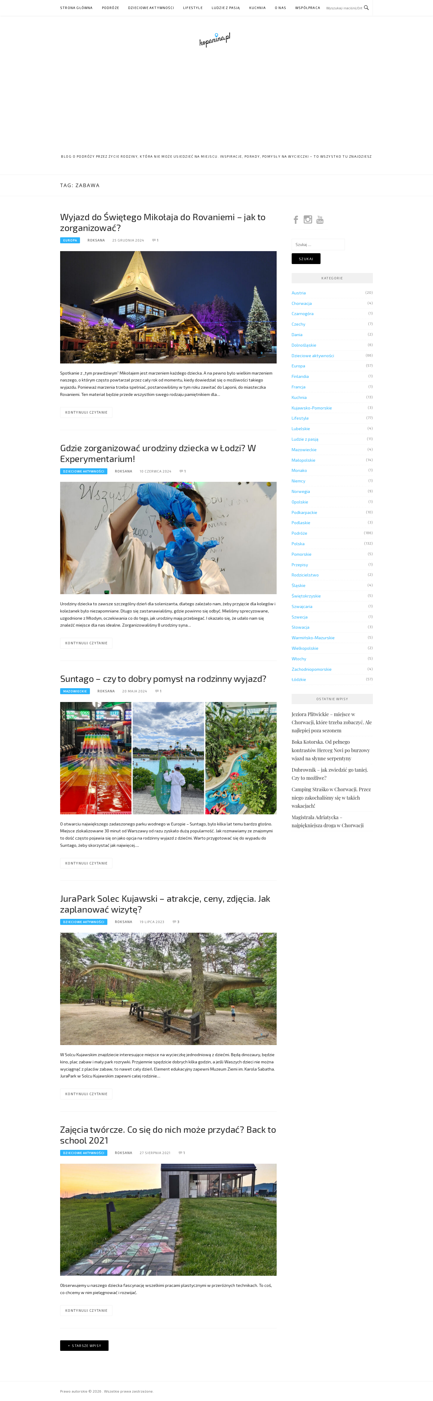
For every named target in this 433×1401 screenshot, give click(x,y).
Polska (298, 543)
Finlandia (300, 376)
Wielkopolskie (305, 648)
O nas (280, 8)
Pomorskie (302, 554)
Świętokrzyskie (306, 595)
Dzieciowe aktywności (151, 8)
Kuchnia (257, 8)
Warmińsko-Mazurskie (313, 637)
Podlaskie (301, 522)
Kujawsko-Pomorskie (312, 407)
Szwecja (300, 616)
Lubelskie (301, 428)
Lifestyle (193, 8)
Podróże (110, 8)
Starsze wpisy (86, 1346)
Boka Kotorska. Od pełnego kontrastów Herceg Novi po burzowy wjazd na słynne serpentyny (331, 750)
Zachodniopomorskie (312, 669)
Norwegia (301, 491)
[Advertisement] (216, 103)
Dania (297, 334)
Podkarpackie (304, 512)
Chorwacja (302, 303)
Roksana (96, 240)
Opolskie (300, 501)
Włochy (299, 658)
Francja (299, 386)
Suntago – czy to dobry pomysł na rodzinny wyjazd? (163, 678)
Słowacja (300, 627)
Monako (299, 470)
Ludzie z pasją (226, 8)
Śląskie (299, 585)
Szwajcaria (302, 606)
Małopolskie (303, 460)
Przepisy (300, 564)
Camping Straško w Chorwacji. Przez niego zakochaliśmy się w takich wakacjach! (331, 797)
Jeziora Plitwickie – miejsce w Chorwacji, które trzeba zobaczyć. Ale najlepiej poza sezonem (332, 722)
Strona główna (76, 8)
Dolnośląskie (304, 345)
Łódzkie (299, 679)
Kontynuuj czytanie (86, 412)
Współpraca (307, 8)
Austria (299, 292)
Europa (70, 240)
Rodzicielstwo (305, 574)
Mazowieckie (75, 691)
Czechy (298, 324)
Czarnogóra (303, 313)
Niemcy (298, 480)
